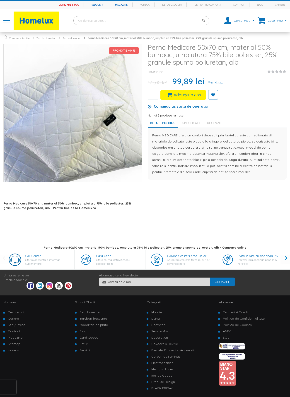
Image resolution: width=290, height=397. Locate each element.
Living (155, 318)
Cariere (280, 4)
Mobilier (157, 312)
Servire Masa (161, 331)
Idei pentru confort (207, 4)
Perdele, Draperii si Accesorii (172, 350)
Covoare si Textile (164, 344)
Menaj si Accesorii (164, 369)
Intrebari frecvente (93, 318)
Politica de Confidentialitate (244, 318)
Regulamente (89, 312)
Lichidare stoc (69, 4)
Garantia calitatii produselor (186, 256)
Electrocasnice (162, 363)
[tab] (192, 123)
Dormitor (158, 325)
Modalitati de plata (94, 325)
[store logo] (36, 21)
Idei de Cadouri (162, 375)
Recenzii (213, 123)
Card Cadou (104, 256)
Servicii (85, 350)
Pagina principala (5, 37)
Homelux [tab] (10, 302)
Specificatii (191, 123)
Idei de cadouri (172, 4)
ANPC (227, 331)
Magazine (121, 4)
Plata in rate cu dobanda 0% (258, 256)
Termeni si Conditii (236, 312)
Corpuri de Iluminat (165, 356)
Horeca (145, 4)
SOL (226, 337)
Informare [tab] (225, 302)
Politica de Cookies (237, 325)
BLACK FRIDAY (161, 388)
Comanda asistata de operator (181, 106)
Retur (83, 344)
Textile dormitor (46, 38)
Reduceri (97, 4)
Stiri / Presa (16, 325)
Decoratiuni (160, 337)
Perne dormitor (72, 38)
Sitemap (14, 344)
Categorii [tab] (154, 302)
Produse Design (163, 382)
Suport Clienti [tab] (85, 302)
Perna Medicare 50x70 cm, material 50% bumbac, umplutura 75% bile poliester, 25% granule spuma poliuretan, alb (165, 38)
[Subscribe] (222, 282)
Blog (259, 4)
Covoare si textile (19, 38)
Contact (238, 4)
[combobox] (141, 20)
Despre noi (16, 312)
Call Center (33, 256)
